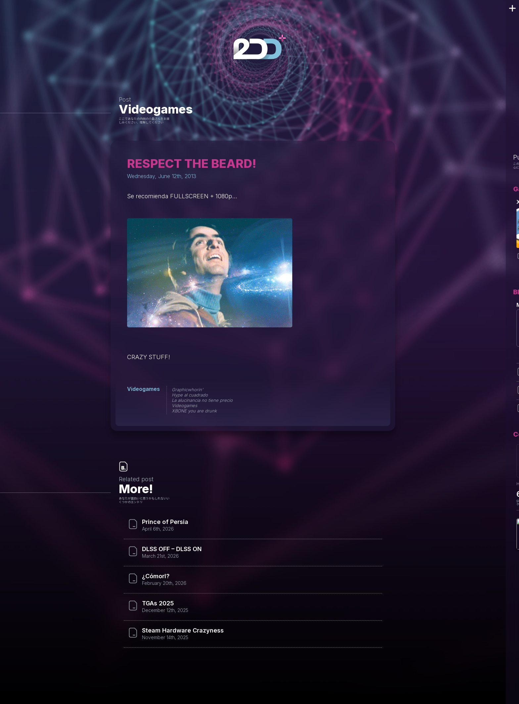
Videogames (156, 109)
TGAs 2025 (158, 603)
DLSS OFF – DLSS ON (172, 549)
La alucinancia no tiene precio (202, 400)
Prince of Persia (165, 522)
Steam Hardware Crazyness (183, 630)
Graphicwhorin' (187, 389)
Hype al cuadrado (190, 395)
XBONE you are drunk (194, 410)
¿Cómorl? (155, 576)
